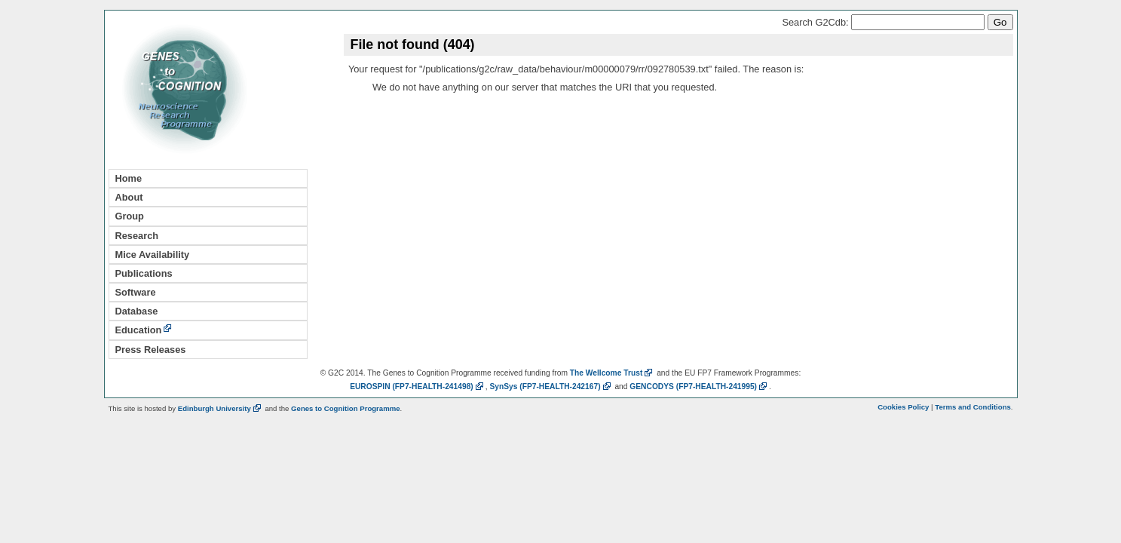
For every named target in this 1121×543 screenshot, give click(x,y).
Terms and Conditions (973, 407)
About (129, 197)
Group (129, 216)
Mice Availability (152, 254)
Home (128, 178)
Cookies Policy (903, 407)
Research (137, 235)
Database (136, 311)
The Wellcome (612, 373)
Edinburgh (220, 408)
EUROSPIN (417, 386)
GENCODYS (699, 386)
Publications (144, 273)
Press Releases (150, 349)
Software (135, 292)
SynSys (550, 386)
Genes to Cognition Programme (345, 408)
